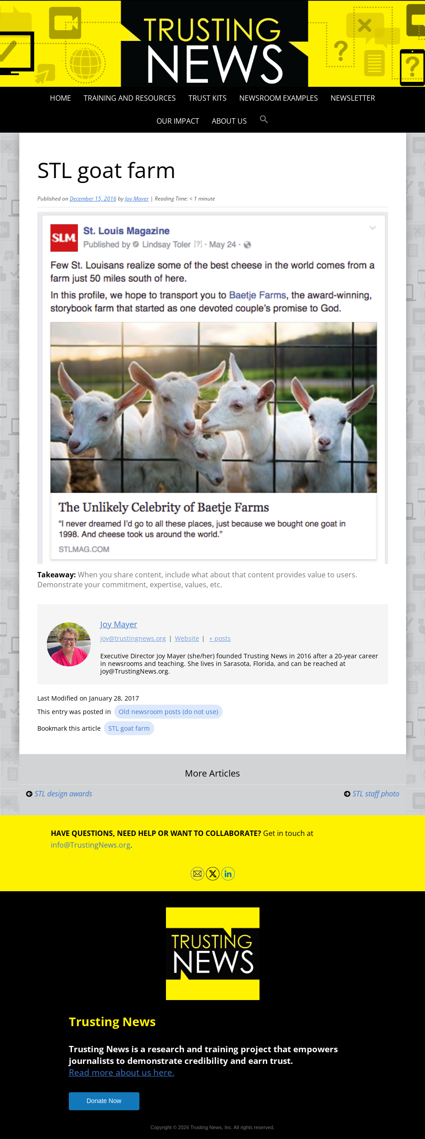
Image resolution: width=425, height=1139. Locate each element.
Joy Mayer (137, 198)
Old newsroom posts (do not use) (168, 711)
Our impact (178, 121)
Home (60, 98)
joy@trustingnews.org (133, 638)
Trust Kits (207, 98)
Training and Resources (130, 98)
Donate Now (104, 1100)
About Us (229, 121)
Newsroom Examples (278, 98)
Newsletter (353, 98)
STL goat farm (129, 728)
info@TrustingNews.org (90, 845)
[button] (264, 120)
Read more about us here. (121, 1072)
